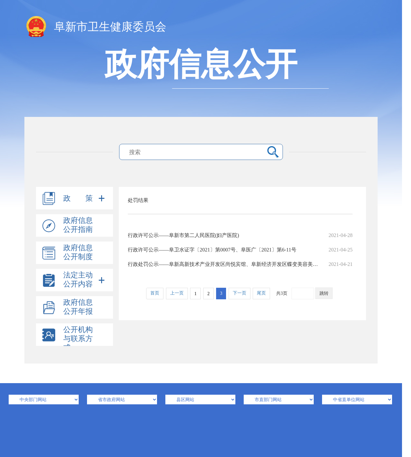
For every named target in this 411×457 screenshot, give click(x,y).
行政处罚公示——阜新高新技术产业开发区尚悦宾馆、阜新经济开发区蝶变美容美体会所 (240, 264)
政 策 (78, 198)
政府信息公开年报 (78, 306)
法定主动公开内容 (78, 279)
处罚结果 (138, 200)
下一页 (239, 293)
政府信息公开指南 (78, 224)
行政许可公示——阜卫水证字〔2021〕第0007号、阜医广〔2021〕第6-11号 (240, 249)
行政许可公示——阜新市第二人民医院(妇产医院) (240, 235)
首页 (154, 293)
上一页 (177, 293)
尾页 (261, 293)
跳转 (323, 293)
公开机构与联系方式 (78, 339)
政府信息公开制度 (78, 252)
